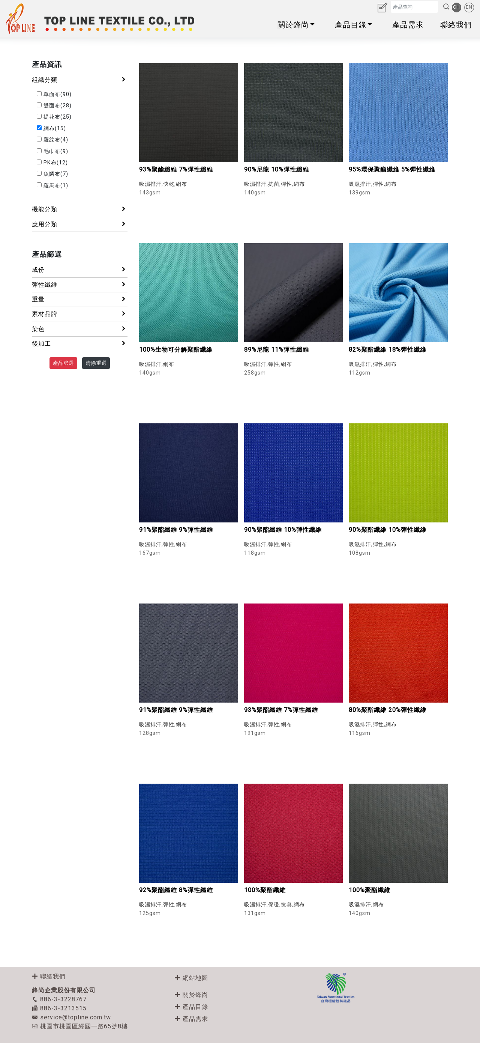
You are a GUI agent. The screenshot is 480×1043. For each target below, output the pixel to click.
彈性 (286, 184)
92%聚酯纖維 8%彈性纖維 (176, 890)
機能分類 (80, 209)
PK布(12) (52, 163)
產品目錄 (355, 24)
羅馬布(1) (52, 185)
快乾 (168, 184)
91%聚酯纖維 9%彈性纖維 (176, 529)
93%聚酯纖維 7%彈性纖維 (176, 169)
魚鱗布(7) (52, 174)
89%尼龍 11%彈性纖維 (276, 349)
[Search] (414, 6)
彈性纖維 (80, 284)
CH (456, 7)
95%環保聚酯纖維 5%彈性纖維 (392, 169)
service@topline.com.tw (71, 1017)
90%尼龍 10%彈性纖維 (276, 169)
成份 (80, 269)
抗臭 (286, 905)
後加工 (80, 343)
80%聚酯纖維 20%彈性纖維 (387, 709)
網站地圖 (191, 977)
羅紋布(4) (52, 140)
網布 (181, 184)
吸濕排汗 (150, 184)
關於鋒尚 (298, 24)
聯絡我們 (456, 24)
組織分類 (80, 79)
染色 (80, 329)
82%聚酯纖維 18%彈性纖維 (387, 349)
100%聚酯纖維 (265, 890)
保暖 (273, 905)
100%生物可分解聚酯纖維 (176, 349)
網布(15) (51, 128)
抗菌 (273, 184)
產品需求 (408, 24)
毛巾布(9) (52, 151)
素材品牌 (80, 314)
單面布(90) (54, 94)
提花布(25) (54, 117)
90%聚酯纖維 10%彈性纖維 (283, 529)
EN (469, 7)
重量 (80, 299)
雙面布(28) (54, 105)
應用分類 (80, 224)
